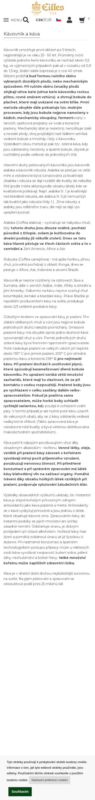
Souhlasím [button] (20, 791)
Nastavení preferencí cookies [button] (50, 780)
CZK (39, 20)
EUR (48, 20)
